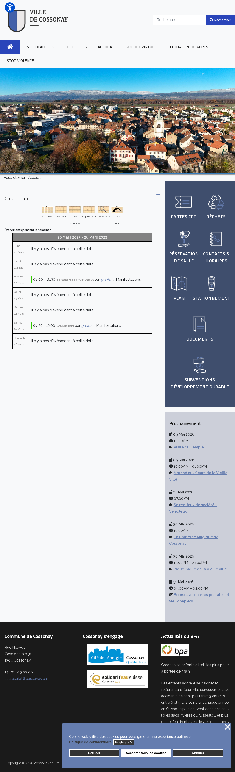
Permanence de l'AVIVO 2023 (75, 279)
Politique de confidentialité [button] (90, 742)
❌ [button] (227, 727)
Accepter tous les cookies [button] (146, 753)
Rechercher (220, 20)
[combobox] (179, 20)
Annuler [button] (198, 753)
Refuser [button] (94, 753)
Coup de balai (65, 325)
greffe (106, 279)
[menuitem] (10, 47)
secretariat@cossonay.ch (26, 678)
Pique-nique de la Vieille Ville (200, 569)
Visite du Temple (189, 447)
